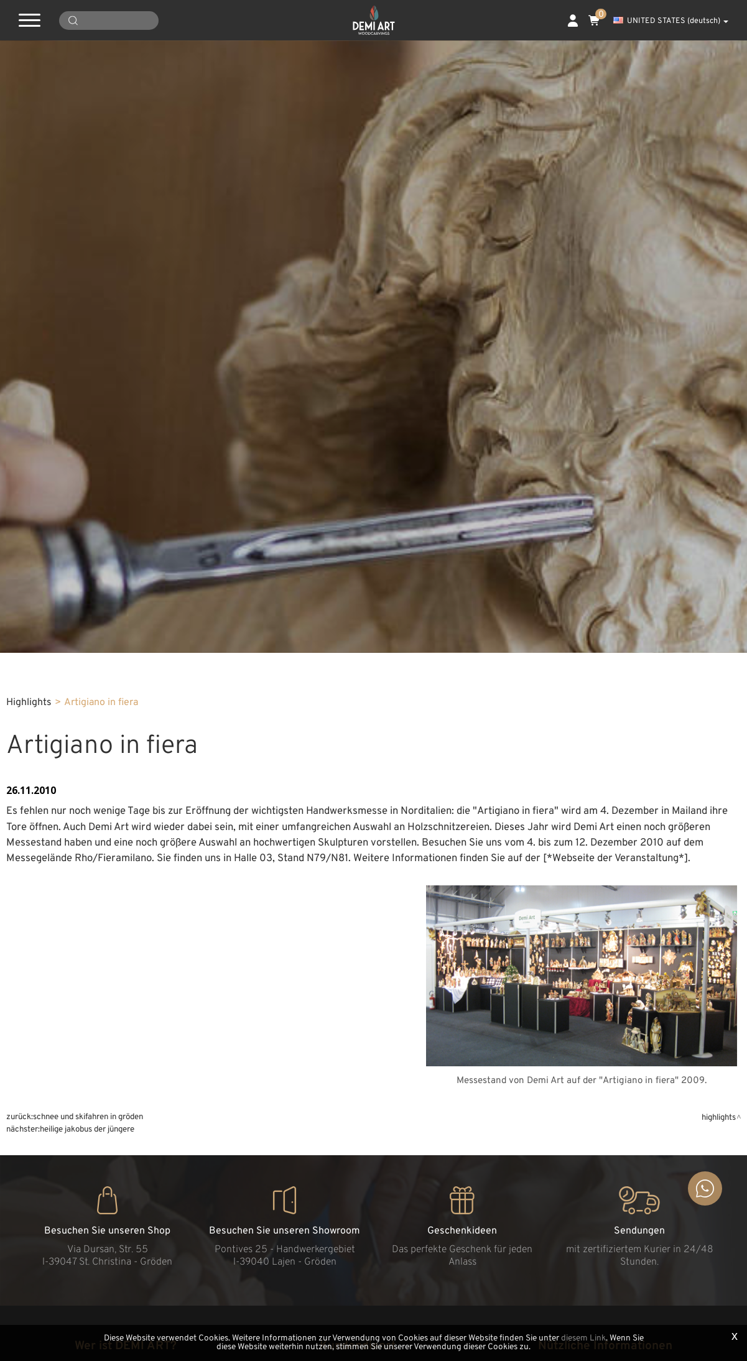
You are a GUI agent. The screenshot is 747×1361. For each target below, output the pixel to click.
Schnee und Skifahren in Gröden (88, 1117)
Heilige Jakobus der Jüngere (87, 1129)
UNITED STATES (670, 21)
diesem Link (583, 1338)
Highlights (29, 702)
